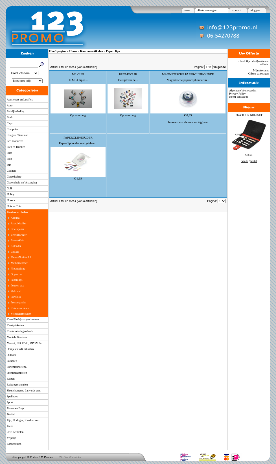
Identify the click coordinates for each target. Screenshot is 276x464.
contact (237, 10)
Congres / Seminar (17, 135)
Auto (9, 105)
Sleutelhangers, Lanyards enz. (24, 390)
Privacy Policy (237, 93)
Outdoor (11, 354)
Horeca (11, 200)
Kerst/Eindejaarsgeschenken (23, 319)
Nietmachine (18, 268)
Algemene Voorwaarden (243, 90)
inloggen (255, 10)
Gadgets (11, 170)
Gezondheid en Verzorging (22, 182)
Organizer (16, 274)
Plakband (16, 291)
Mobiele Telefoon (17, 337)
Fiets (9, 152)
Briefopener (17, 229)
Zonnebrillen (14, 443)
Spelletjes (12, 396)
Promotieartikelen (17, 372)
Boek (10, 117)
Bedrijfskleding (15, 111)
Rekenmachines (20, 308)
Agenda (15, 217)
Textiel (11, 414)
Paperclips (17, 279)
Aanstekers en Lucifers (20, 99)
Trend (10, 426)
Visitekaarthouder (21, 313)
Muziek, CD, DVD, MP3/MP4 (24, 343)
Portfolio (16, 296)
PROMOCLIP (128, 74)
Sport (10, 402)
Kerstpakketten (15, 325)
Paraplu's (12, 360)
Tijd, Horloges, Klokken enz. (23, 420)
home (187, 10)
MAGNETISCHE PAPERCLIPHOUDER (188, 74)
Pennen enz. (17, 285)
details (244, 161)
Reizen (11, 378)
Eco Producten (15, 141)
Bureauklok (17, 240)
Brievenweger (19, 234)
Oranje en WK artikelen (20, 349)
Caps (9, 123)
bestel (253, 161)
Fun (9, 164)
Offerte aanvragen (258, 73)
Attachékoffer (18, 223)
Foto (9, 158)
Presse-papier (18, 302)
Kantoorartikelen (17, 212)
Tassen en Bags (15, 408)
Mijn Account (261, 70)
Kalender (16, 246)
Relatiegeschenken (17, 384)
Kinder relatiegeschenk (20, 331)
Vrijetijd (11, 437)
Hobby (10, 194)
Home (73, 51)
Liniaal (15, 251)
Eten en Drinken (16, 146)
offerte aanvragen (206, 10)
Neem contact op (238, 96)
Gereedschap (14, 176)
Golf (9, 188)
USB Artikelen (15, 432)
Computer (12, 129)
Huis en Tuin (14, 206)
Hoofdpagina (57, 51)
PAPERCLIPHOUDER (78, 137)
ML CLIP (78, 74)
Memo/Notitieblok (21, 257)
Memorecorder (19, 262)
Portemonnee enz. (17, 366)
